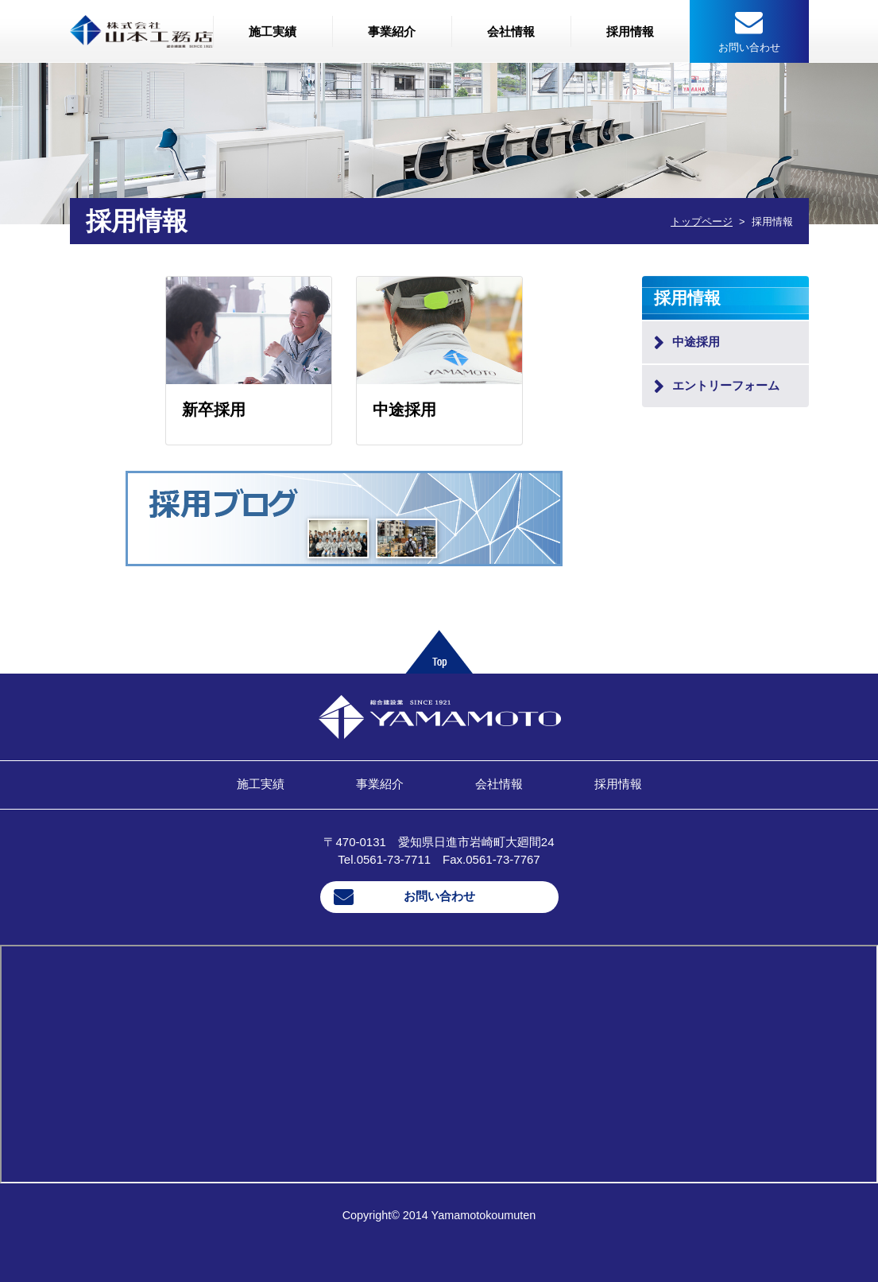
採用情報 (630, 31)
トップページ (702, 221)
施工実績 (272, 31)
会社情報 (511, 31)
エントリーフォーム (725, 385)
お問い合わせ (439, 896)
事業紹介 (392, 31)
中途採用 (696, 341)
